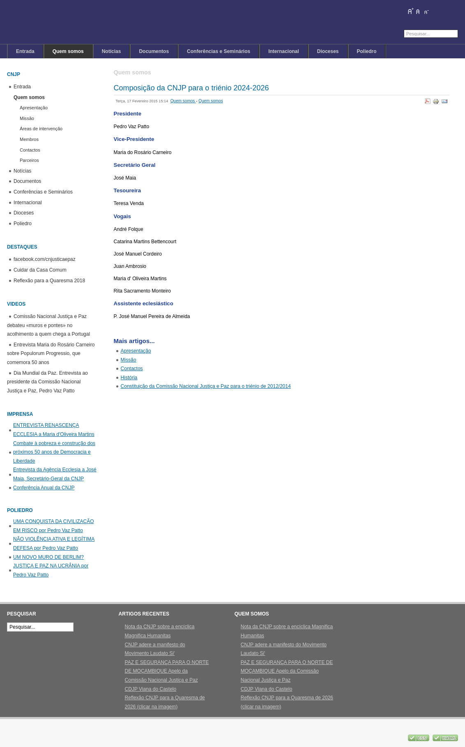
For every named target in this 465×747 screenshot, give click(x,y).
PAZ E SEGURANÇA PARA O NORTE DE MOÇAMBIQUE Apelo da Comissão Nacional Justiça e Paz (167, 671)
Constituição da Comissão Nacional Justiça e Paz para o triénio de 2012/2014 (206, 386)
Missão (128, 360)
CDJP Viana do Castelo (151, 689)
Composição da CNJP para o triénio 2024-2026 (191, 88)
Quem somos (183, 101)
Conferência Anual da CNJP (43, 488)
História (129, 377)
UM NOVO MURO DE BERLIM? (48, 557)
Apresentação (136, 351)
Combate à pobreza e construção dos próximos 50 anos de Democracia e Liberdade (54, 452)
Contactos (132, 368)
